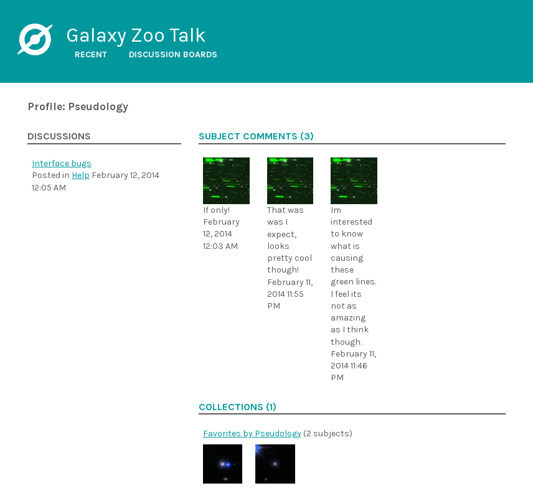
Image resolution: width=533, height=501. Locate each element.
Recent (91, 54)
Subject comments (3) (256, 136)
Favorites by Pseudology (252, 433)
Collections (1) (237, 407)
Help (81, 175)
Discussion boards (173, 54)
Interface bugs (62, 163)
